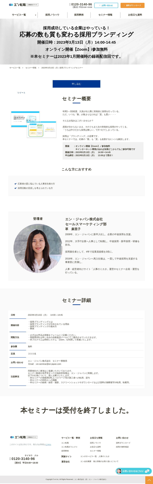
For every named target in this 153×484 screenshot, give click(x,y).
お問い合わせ (105, 5)
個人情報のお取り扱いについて (105, 462)
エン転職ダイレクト (69, 447)
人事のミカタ (104, 457)
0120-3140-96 (79, 4)
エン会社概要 (85, 462)
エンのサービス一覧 (88, 457)
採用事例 (78, 15)
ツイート (21, 93)
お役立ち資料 (135, 15)
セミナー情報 (105, 15)
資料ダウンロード (132, 5)
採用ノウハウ (52, 15)
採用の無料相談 (122, 447)
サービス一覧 (19, 15)
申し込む (76, 84)
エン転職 (65, 443)
